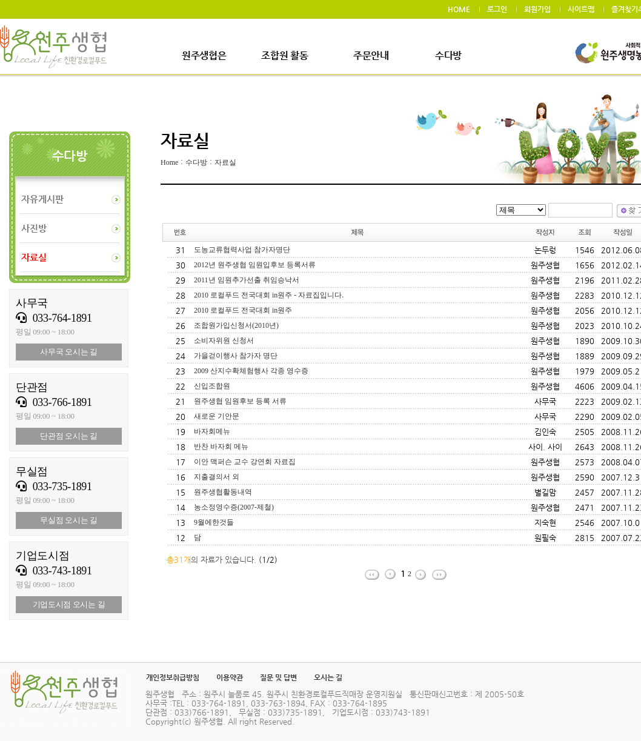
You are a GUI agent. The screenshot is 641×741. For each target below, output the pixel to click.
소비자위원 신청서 (224, 340)
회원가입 (537, 9)
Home (169, 162)
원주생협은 (204, 55)
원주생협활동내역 (223, 492)
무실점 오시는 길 (69, 520)
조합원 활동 (284, 55)
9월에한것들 (214, 522)
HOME (459, 9)
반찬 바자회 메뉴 (221, 446)
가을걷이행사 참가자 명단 (235, 355)
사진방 (34, 228)
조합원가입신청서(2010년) (236, 325)
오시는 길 (328, 677)
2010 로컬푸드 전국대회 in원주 (243, 310)
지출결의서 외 (216, 477)
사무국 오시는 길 (69, 351)
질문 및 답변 (278, 677)
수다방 (448, 55)
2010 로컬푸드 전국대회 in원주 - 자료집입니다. (269, 295)
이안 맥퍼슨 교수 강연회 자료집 (245, 461)
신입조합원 (212, 386)
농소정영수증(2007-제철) (234, 507)
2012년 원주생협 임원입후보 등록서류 (255, 265)
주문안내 (371, 55)
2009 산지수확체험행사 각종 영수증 (251, 371)
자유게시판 (42, 199)
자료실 (225, 162)
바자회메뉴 (212, 431)
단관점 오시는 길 (69, 435)
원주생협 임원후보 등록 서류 (240, 401)
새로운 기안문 (216, 416)
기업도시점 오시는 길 (69, 604)
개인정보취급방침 (172, 677)
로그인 (497, 9)
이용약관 (229, 677)
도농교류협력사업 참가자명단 (242, 249)
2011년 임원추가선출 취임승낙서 (246, 280)
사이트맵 (581, 9)
